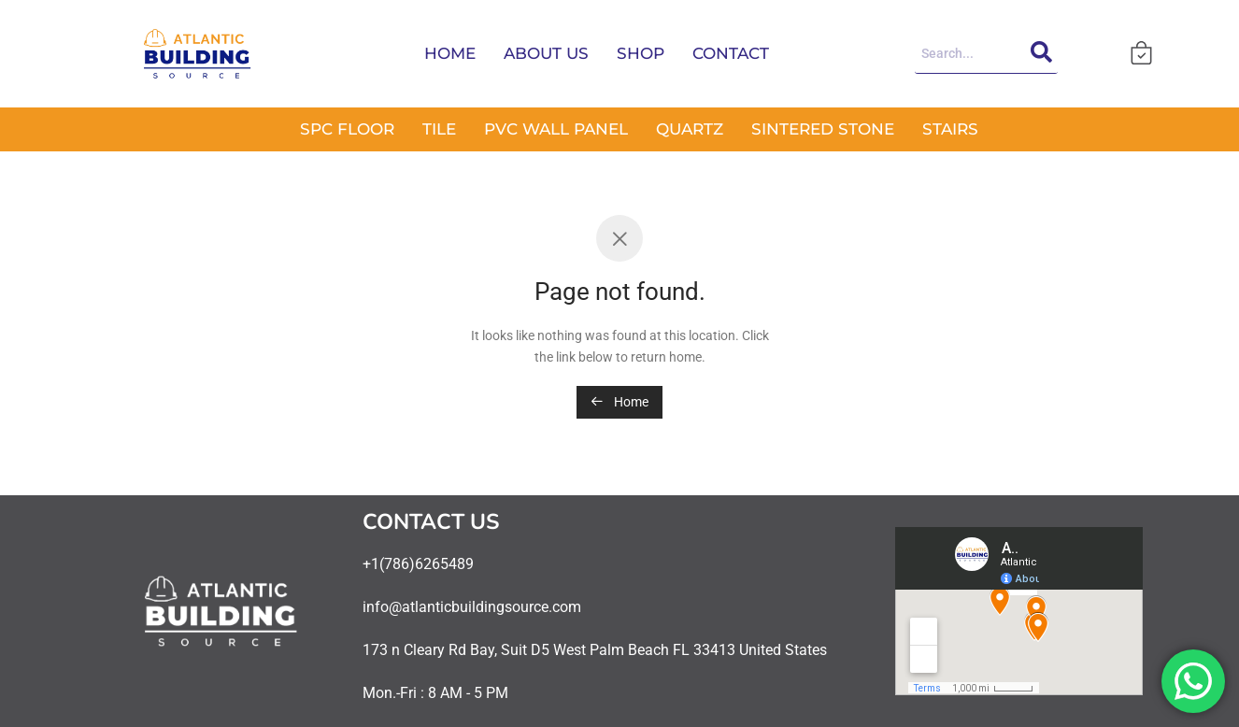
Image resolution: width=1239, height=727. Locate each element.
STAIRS (950, 129)
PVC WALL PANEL (556, 129)
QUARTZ (689, 129)
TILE (439, 129)
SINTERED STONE (822, 129)
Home (619, 401)
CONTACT (730, 53)
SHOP (640, 53)
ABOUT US (546, 53)
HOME (450, 53)
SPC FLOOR (347, 129)
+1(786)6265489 (418, 564)
